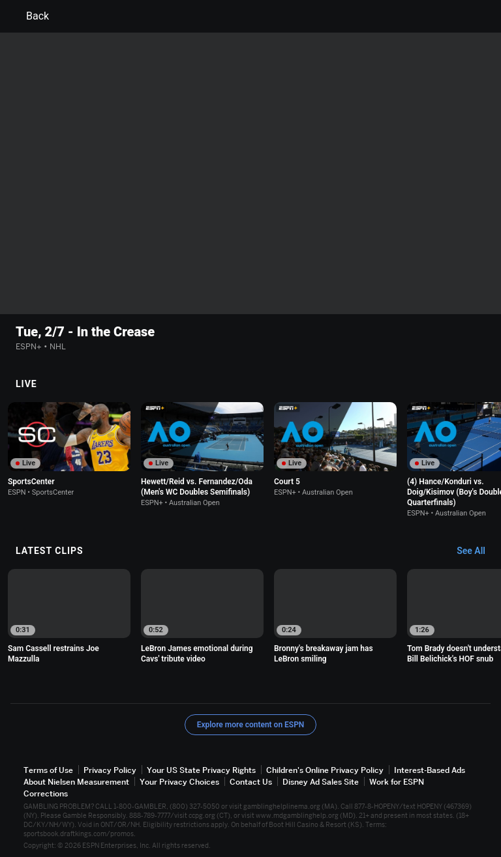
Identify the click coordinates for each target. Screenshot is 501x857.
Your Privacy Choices (179, 782)
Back (29, 16)
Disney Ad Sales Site (320, 782)
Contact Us (251, 782)
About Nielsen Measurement (76, 782)
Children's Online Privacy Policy (325, 770)
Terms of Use (48, 770)
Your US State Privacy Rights (201, 770)
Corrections (45, 793)
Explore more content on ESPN (251, 724)
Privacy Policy (110, 770)
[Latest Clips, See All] (477, 551)
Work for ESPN (396, 782)
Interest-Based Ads (429, 770)
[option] (69, 449)
